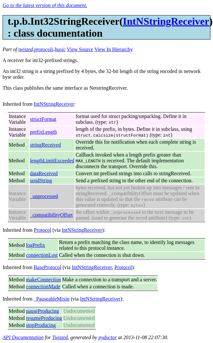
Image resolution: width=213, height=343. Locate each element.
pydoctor (107, 337)
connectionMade (43, 286)
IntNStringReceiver (166, 21)
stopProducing (41, 325)
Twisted (60, 337)
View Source (80, 49)
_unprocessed (44, 196)
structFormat (43, 119)
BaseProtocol (47, 267)
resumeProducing (44, 318)
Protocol (42, 230)
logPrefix (35, 245)
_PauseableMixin (51, 299)
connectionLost (42, 255)
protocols (43, 49)
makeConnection (43, 279)
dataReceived (44, 173)
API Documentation (23, 337)
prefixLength (43, 132)
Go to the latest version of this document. (45, 5)
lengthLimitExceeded (52, 160)
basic (60, 49)
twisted (25, 49)
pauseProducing (42, 311)
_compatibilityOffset (51, 215)
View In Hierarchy (113, 49)
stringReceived (45, 145)
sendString (41, 180)
